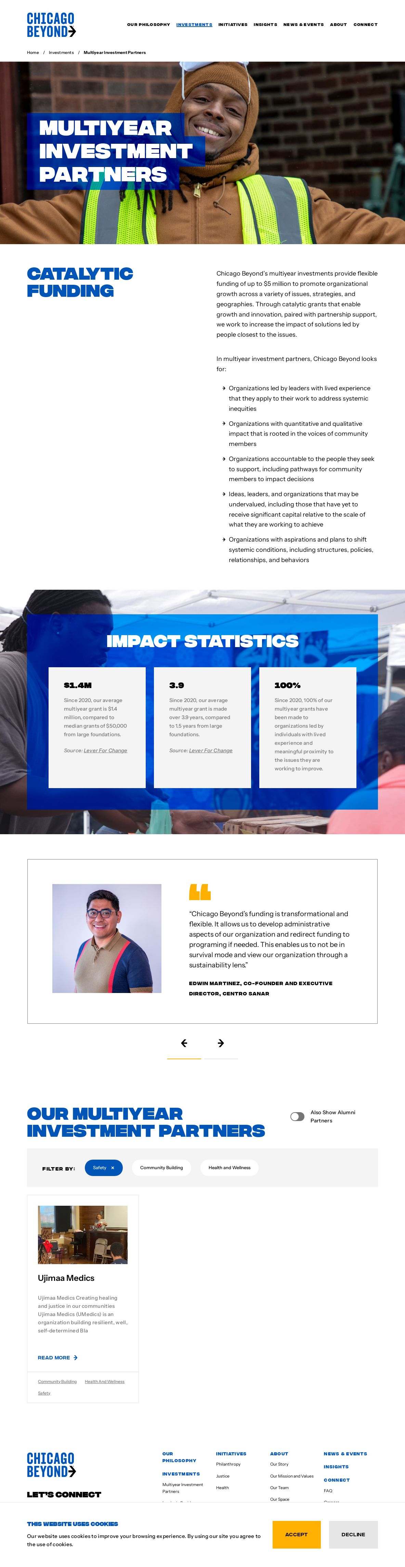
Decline (353, 1534)
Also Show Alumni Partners (333, 1116)
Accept (296, 1534)
